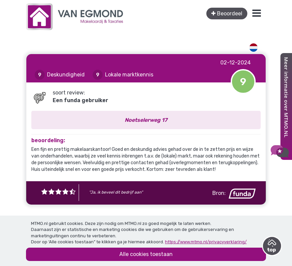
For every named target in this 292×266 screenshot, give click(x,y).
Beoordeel (226, 13)
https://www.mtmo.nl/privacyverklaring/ (206, 241)
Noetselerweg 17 (146, 120)
